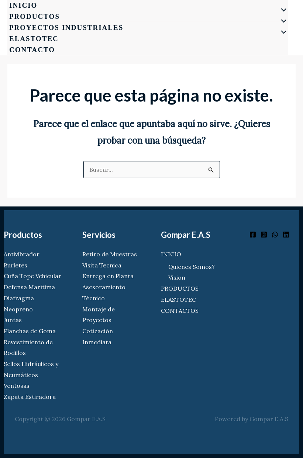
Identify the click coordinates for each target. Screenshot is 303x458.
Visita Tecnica (101, 265)
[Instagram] (264, 234)
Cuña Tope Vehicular (32, 276)
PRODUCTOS (34, 16)
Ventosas (17, 385)
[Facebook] (252, 234)
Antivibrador (21, 254)
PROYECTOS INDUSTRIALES (66, 27)
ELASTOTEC (34, 38)
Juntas (13, 320)
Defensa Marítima (29, 287)
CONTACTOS (180, 310)
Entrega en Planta (108, 276)
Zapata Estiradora (30, 396)
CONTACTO (32, 50)
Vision (176, 277)
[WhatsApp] (275, 234)
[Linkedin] (286, 234)
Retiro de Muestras (109, 254)
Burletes (15, 265)
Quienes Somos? (191, 266)
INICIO (23, 5)
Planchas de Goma (30, 331)
